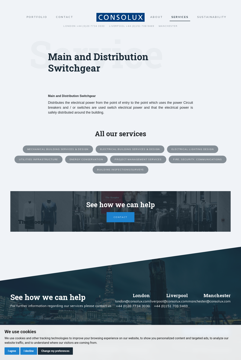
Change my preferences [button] (55, 350)
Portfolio (37, 17)
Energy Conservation (86, 159)
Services (179, 17)
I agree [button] (12, 350)
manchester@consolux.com (209, 301)
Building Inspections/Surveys (120, 169)
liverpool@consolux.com (169, 301)
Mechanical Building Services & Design (58, 149)
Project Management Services (138, 159)
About (156, 17)
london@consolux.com (132, 301)
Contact (64, 17)
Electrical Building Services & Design (130, 149)
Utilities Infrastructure (38, 159)
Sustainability (211, 17)
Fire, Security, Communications (197, 159)
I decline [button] (29, 350)
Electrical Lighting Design (193, 149)
